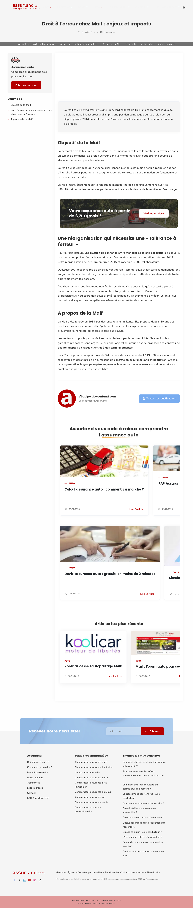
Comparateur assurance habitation (94, 767)
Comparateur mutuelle (87, 772)
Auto (46, 7)
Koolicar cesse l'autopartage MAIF (93, 666)
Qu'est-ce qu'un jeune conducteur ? (142, 832)
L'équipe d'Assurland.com (97, 396)
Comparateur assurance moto (91, 777)
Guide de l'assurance (43, 44)
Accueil (22, 44)
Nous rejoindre (35, 777)
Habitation (63, 7)
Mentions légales (65, 872)
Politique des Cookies (117, 872)
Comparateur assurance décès (91, 802)
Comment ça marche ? (39, 767)
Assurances (33, 782)
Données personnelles (90, 872)
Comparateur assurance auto (91, 762)
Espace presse (35, 788)
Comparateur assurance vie (90, 797)
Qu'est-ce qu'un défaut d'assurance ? (143, 817)
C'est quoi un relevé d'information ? (142, 837)
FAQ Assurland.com (38, 798)
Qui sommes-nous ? (38, 762)
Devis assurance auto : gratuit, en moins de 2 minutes (110, 574)
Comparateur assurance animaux (93, 792)
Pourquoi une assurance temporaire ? (143, 803)
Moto (96, 7)
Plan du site (153, 872)
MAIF (117, 44)
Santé (81, 7)
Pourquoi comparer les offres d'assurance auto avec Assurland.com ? (143, 775)
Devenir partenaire (37, 772)
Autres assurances (165, 7)
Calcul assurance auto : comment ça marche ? (104, 489)
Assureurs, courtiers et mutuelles (78, 44)
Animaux (140, 7)
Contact (31, 793)
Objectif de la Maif (21, 105)
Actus (106, 44)
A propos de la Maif (22, 119)
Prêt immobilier (117, 7)
